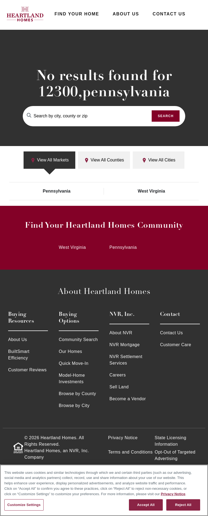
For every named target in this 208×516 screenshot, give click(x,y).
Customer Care (175, 344)
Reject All (183, 505)
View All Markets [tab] (49, 160)
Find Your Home (76, 14)
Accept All (145, 505)
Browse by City (74, 405)
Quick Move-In (74, 363)
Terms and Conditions (130, 452)
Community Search (78, 339)
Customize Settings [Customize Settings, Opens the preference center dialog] (24, 505)
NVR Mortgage (124, 344)
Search (166, 116)
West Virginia (151, 191)
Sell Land (119, 387)
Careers (117, 375)
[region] (104, 490)
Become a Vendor (127, 398)
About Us (126, 14)
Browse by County (77, 393)
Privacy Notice (123, 437)
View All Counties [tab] (104, 160)
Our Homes (70, 351)
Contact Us (169, 14)
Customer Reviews (27, 370)
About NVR (120, 332)
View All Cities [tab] (159, 160)
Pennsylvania (56, 191)
